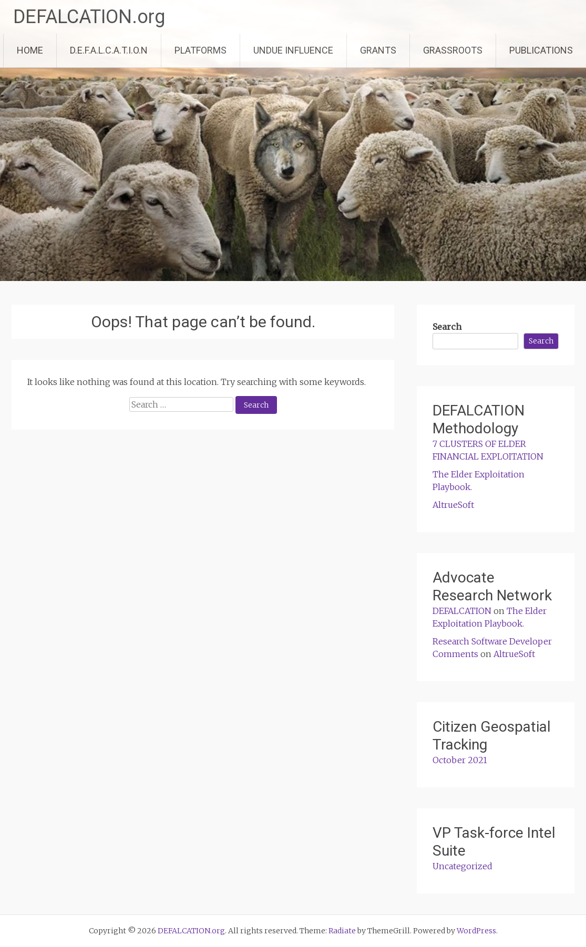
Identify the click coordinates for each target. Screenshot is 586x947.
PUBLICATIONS (541, 50)
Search (447, 326)
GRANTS (378, 50)
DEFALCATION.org (89, 17)
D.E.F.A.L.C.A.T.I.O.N (109, 50)
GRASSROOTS (452, 50)
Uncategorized (462, 866)
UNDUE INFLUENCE (293, 50)
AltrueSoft (453, 504)
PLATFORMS (200, 50)
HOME (30, 50)
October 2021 (460, 760)
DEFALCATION (462, 611)
